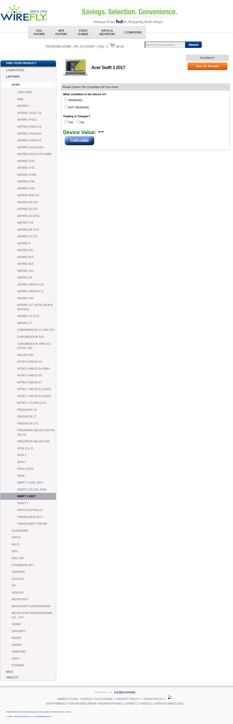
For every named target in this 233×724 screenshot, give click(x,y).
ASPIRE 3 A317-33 (29, 112)
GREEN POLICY (153, 698)
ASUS (15, 544)
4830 (20, 99)
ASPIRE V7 (24, 323)
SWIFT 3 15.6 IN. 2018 (31, 489)
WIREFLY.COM (67, 698)
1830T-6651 (24, 92)
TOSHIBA (18, 665)
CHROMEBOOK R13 (30, 336)
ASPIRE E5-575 (27, 208)
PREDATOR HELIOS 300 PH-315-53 (36, 432)
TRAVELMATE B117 (30, 516)
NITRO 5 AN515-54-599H (33, 368)
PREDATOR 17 (27, 416)
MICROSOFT (20, 599)
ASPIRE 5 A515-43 (29, 126)
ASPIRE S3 (24, 277)
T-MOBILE (145, 703)
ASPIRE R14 (25, 257)
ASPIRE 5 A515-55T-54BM (34, 154)
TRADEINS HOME (58, 46)
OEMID (16, 624)
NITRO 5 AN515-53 (29, 361)
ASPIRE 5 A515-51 (29, 140)
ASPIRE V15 (25, 298)
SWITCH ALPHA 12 (29, 509)
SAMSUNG (19, 651)
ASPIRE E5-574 (27, 202)
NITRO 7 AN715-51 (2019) (34, 389)
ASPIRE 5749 (26, 181)
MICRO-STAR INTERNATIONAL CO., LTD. (32, 615)
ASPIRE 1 (23, 105)
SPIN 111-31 (25, 448)
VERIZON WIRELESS (168, 703)
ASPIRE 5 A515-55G (30, 147)
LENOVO (18, 592)
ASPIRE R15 (25, 263)
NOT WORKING (79, 107)
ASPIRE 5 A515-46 (29, 133)
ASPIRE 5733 (26, 161)
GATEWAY (18, 571)
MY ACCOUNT (84, 46)
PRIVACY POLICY (128, 698)
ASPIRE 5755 (26, 188)
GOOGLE (18, 578)
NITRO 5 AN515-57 (29, 382)
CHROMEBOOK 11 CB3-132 (35, 329)
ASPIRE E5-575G (28, 215)
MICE (9, 671)
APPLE (16, 537)
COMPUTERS (15, 70)
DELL (15, 551)
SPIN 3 (21, 455)
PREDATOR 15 (27, 409)
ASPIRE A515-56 (28, 195)
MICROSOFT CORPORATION (31, 606)
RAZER (16, 637)
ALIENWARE (20, 530)
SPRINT (130, 703)
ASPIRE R (23, 243)
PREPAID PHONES (110, 703)
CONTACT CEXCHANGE (96, 698)
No (82, 122)
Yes (71, 122)
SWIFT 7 (22, 503)
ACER (16, 84)
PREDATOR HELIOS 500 (33, 441)
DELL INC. (18, 558)
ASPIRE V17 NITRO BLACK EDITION (35, 307)
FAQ (100, 46)
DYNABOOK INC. (23, 565)
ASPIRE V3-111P (28, 316)
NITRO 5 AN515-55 (29, 375)
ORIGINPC (19, 631)
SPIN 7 (21, 475)
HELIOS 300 (25, 354)
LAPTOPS (12, 76)
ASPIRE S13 (25, 270)
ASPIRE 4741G (27, 119)
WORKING (76, 100)
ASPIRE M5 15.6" (28, 229)
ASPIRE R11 (25, 250)
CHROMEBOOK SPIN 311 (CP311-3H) (34, 346)
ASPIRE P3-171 (27, 236)
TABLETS (12, 677)
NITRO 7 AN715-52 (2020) (34, 396)
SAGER (17, 644)
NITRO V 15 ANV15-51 (31, 402)
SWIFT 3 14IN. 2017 (30, 482)
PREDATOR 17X (28, 423)
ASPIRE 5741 (26, 167)
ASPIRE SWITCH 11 (30, 291)
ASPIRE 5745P (27, 174)
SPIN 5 (21, 462)
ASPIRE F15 (25, 222)
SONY (16, 658)
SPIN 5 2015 (25, 468)
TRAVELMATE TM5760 (32, 523)
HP (14, 585)
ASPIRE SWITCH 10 (30, 284)
